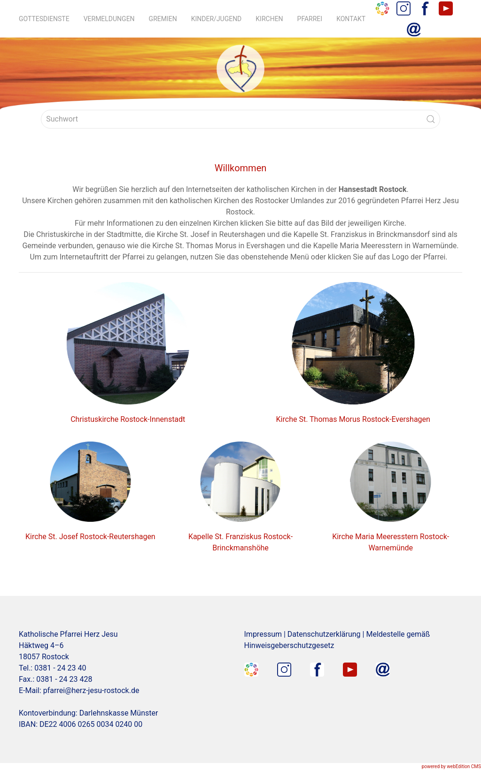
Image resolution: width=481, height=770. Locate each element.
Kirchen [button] (269, 19)
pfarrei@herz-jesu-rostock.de (91, 690)
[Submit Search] (430, 119)
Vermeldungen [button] (109, 19)
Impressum (263, 634)
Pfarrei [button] (310, 19)
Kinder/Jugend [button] (216, 19)
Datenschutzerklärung (324, 634)
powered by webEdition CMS (451, 766)
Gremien (163, 19)
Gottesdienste (44, 19)
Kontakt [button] (350, 19)
